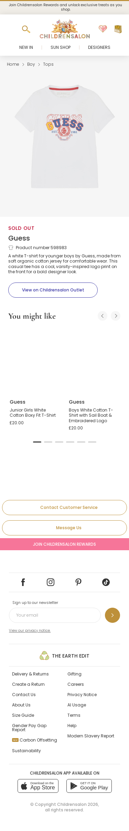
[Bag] (118, 29)
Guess (19, 238)
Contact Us (24, 694)
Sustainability (26, 751)
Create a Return (28, 684)
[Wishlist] (103, 29)
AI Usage (76, 705)
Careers (75, 684)
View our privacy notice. (30, 630)
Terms (73, 715)
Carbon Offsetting (34, 740)
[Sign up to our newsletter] (112, 615)
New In (26, 47)
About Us (21, 705)
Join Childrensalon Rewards (64, 544)
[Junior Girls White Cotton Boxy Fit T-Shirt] (35, 360)
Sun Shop (61, 47)
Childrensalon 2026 (77, 804)
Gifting (74, 674)
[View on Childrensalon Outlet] (53, 290)
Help (71, 725)
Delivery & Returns (30, 674)
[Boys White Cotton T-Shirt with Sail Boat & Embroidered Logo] (94, 360)
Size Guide (23, 715)
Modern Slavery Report (90, 736)
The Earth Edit (64, 655)
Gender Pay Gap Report (29, 728)
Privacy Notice (82, 694)
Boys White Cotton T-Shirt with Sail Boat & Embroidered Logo (91, 415)
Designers (99, 47)
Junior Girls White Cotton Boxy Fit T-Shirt (33, 412)
